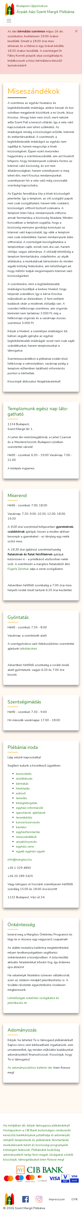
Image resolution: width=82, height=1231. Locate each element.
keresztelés (24, 774)
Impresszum (57, 1199)
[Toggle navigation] (9, 21)
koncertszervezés (28, 822)
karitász (21, 827)
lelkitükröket (28, 648)
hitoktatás (23, 788)
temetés (21, 798)
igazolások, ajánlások (31, 812)
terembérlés (24, 817)
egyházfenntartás (28, 832)
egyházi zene (25, 846)
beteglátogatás (26, 803)
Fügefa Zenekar (18, 569)
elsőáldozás (24, 778)
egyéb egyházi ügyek (30, 851)
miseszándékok (26, 837)
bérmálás (22, 783)
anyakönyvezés (26, 842)
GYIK (74, 1199)
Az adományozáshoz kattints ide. (30, 1067)
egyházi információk (29, 808)
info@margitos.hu (20, 859)
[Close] (76, 31)
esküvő (21, 793)
